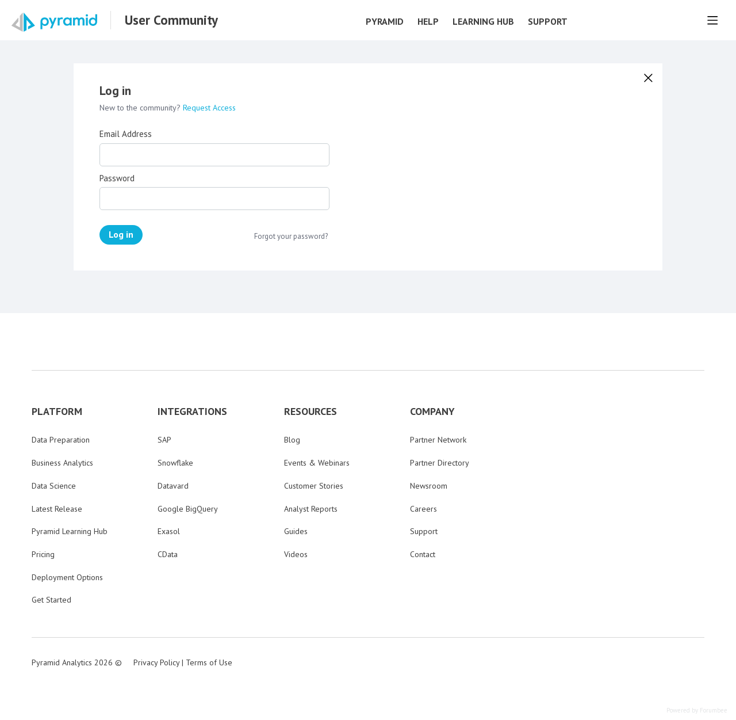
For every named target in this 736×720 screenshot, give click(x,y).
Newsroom (428, 486)
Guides (296, 531)
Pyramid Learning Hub (70, 531)
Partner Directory (439, 463)
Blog (292, 440)
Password (117, 178)
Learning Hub (483, 21)
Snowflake (175, 463)
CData (168, 554)
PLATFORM (57, 411)
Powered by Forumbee (696, 710)
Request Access (209, 107)
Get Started (51, 600)
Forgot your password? (291, 236)
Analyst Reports (311, 509)
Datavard (173, 486)
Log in (121, 234)
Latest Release (57, 509)
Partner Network (438, 440)
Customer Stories (313, 486)
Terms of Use (209, 662)
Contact (422, 554)
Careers (423, 509)
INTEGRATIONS (192, 411)
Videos (296, 554)
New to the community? (141, 107)
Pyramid (385, 21)
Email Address (125, 134)
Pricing (43, 554)
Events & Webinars (317, 463)
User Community (171, 20)
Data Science (54, 486)
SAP (164, 440)
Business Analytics (62, 463)
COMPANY (432, 411)
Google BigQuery (188, 509)
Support (548, 21)
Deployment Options (67, 577)
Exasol (169, 531)
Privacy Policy (156, 662)
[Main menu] (712, 20)
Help (428, 21)
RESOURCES (310, 411)
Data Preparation (61, 440)
